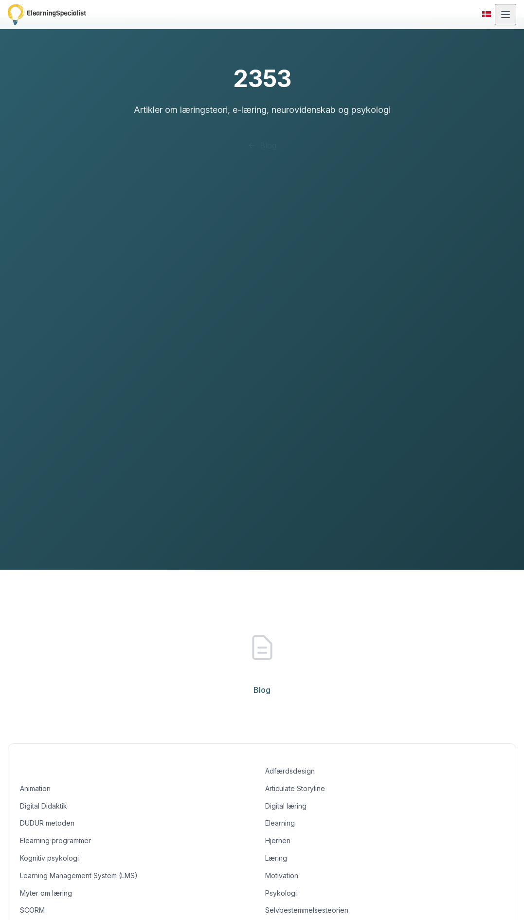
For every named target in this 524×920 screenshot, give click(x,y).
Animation (36, 788)
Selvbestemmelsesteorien (306, 910)
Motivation (282, 875)
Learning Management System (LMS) (78, 875)
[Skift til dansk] (486, 14)
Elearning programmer (56, 840)
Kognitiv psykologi (49, 858)
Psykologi (280, 893)
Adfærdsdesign (289, 771)
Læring (276, 858)
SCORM (32, 910)
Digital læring (286, 806)
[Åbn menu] (505, 14)
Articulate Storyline (295, 788)
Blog (262, 145)
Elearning (280, 823)
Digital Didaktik (44, 806)
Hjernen (278, 840)
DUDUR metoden (47, 823)
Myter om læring (46, 893)
